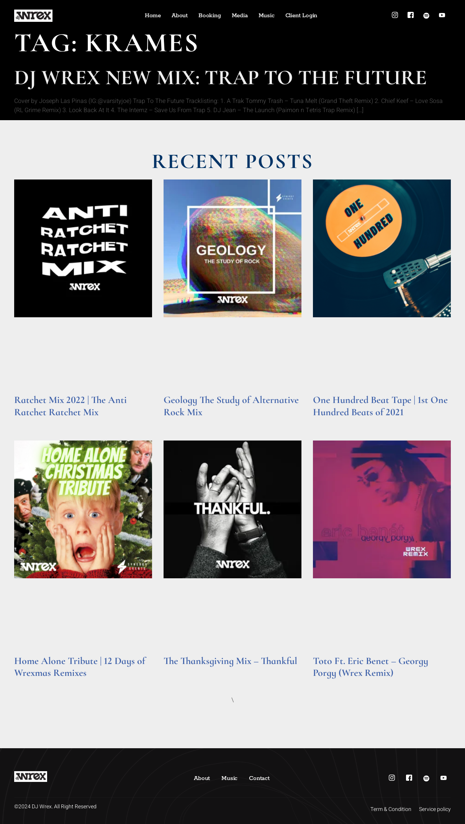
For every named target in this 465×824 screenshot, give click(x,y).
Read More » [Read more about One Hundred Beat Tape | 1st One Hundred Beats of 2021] (327, 423)
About (180, 15)
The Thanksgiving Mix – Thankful (230, 661)
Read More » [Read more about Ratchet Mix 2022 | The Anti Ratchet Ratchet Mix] (29, 423)
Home (153, 15)
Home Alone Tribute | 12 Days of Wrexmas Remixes (79, 667)
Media (240, 15)
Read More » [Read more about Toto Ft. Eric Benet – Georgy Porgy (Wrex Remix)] (327, 683)
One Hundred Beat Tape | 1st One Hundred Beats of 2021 (380, 406)
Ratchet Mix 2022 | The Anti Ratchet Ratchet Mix (70, 406)
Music (267, 15)
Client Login (301, 15)
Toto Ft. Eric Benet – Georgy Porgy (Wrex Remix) (370, 667)
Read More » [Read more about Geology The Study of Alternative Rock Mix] (178, 423)
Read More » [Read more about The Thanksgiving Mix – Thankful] (178, 671)
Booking (209, 15)
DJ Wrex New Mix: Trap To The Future (220, 77)
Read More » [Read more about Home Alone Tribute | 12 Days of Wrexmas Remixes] (29, 683)
